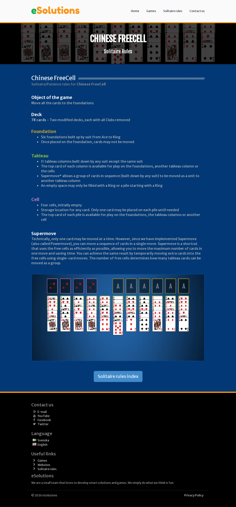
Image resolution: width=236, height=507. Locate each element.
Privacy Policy (193, 495)
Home (135, 11)
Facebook (44, 420)
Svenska (43, 440)
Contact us (197, 11)
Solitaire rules (172, 11)
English (42, 444)
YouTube (44, 416)
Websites (44, 465)
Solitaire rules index (118, 376)
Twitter (43, 424)
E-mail (42, 412)
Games (151, 11)
